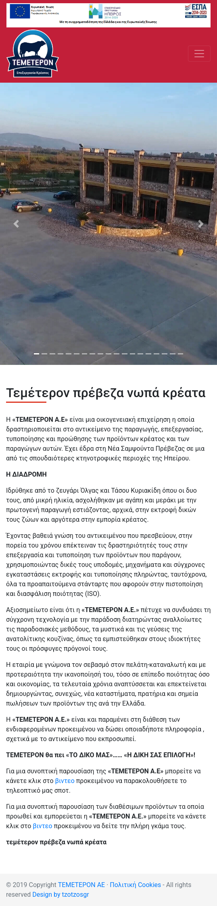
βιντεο (65, 781)
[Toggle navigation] (199, 54)
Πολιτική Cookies (135, 885)
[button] (16, 224)
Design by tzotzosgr (60, 894)
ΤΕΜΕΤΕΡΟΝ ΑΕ (81, 885)
